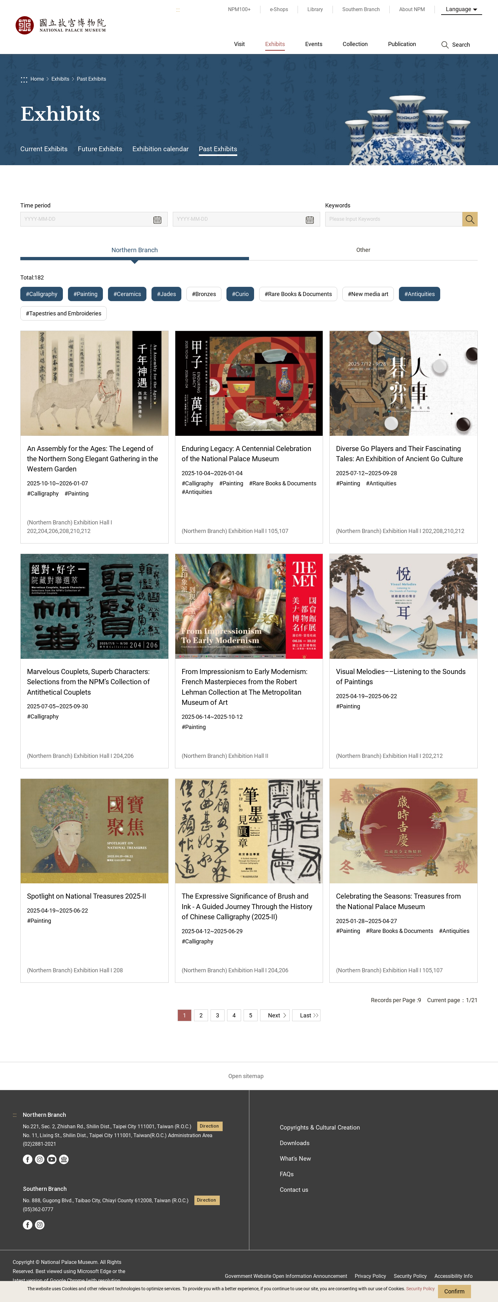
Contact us (294, 1189)
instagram (39, 1159)
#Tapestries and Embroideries (63, 313)
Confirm (454, 1291)
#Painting (85, 294)
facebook (27, 1159)
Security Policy (420, 1289)
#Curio (240, 294)
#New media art (368, 294)
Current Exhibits (44, 149)
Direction (209, 1126)
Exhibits (60, 79)
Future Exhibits (100, 149)
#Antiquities (419, 294)
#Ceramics (127, 294)
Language (458, 9)
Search (470, 219)
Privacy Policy (370, 1276)
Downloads (295, 1143)
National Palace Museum (60, 25)
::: (178, 9)
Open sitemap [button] (246, 1076)
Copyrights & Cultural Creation (320, 1127)
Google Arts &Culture (64, 1159)
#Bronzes (204, 294)
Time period (35, 205)
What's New (295, 1158)
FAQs (287, 1174)
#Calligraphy (41, 294)
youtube (52, 1159)
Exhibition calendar (160, 149)
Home (37, 79)
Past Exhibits (91, 79)
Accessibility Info (453, 1276)
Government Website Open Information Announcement (286, 1276)
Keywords (337, 205)
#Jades (166, 294)
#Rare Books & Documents (298, 294)
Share (408, 183)
